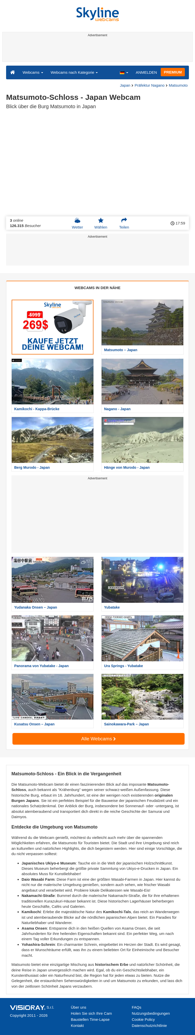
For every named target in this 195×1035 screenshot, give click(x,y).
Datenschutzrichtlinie (149, 1025)
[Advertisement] (97, 50)
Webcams (33, 72)
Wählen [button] (100, 223)
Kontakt (77, 1025)
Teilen (124, 223)
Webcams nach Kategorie (74, 72)
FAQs (136, 1007)
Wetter (77, 223)
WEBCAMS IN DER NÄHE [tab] (98, 288)
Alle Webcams (98, 738)
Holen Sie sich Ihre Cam (91, 1013)
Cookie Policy (143, 1019)
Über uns (78, 1007)
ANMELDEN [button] (146, 72)
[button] (124, 72)
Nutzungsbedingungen (151, 1013)
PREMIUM (173, 72)
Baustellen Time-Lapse (90, 1019)
